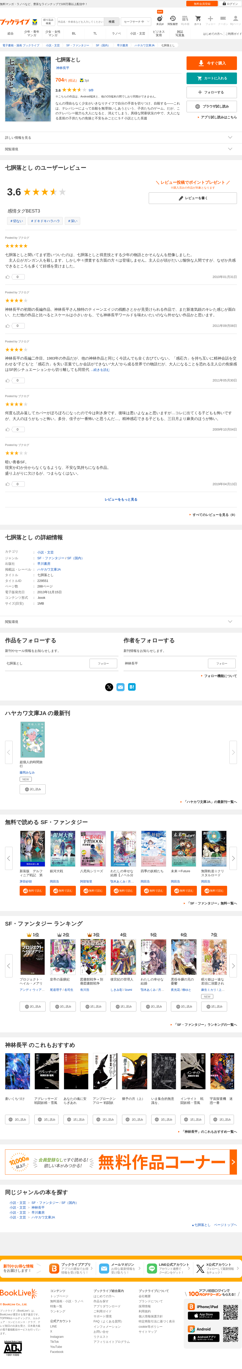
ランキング (57, 1311)
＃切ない (16, 221)
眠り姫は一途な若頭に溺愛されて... (212, 983)
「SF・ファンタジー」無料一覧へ (212, 903)
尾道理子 (56, 990)
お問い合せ (101, 1331)
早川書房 (43, 564)
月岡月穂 (134, 881)
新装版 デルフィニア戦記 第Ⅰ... (31, 875)
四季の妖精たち (152, 871)
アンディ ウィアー (32, 990)
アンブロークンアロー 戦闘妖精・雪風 (104, 1103)
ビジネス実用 (159, 33)
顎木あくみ (118, 881)
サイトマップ (148, 1331)
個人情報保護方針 (151, 1316)
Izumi (128, 990)
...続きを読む (100, 370)
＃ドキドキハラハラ (45, 221)
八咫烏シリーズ (91, 871)
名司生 (68, 990)
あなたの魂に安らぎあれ (75, 1101)
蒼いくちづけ (15, 1099)
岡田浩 (54, 881)
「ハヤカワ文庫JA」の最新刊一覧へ (210, 802)
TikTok (54, 1342)
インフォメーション (107, 1326)
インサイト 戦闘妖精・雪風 (191, 1101)
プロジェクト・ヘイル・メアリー (31, 983)
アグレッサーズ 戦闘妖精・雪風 (47, 1101)
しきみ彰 (116, 990)
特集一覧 (56, 1306)
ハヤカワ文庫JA (49, 569)
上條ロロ (225, 990)
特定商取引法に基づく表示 (157, 1321)
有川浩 (84, 990)
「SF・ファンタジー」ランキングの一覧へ (205, 1025)
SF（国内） (75, 558)
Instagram (57, 1337)
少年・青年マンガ (31, 33)
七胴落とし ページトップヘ (214, 1225)
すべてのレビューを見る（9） (215, 515)
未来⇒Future (180, 871)
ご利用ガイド (233, 33)
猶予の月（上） (133, 1099)
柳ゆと (186, 990)
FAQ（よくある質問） (109, 1321)
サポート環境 (103, 1316)
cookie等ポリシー (151, 1326)
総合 (11, 33)
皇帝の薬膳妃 (60, 979)
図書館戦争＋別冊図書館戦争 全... (91, 983)
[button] (33, 789)
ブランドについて (151, 1301)
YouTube (56, 1347)
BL (74, 33)
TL (95, 33)
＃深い (72, 221)
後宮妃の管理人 (121, 979)
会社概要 (145, 1296)
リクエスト (101, 1337)
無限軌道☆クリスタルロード (212, 873)
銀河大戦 (56, 871)
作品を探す (101, 1301)
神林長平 (62, 68)
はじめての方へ (213, 33)
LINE (53, 1326)
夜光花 (175, 990)
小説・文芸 (137, 33)
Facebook (57, 1352)
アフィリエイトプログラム (112, 1342)
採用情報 (145, 1306)
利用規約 (145, 1311)
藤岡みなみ (27, 772)
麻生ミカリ (208, 990)
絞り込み (48, 21)
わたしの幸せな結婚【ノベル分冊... (121, 875)
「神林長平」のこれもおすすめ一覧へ (209, 1132)
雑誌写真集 (180, 33)
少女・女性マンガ (52, 33)
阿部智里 (86, 881)
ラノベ (116, 33)
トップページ (59, 1296)
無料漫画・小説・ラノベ (66, 1301)
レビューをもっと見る (121, 499)
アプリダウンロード (107, 1306)
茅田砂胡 (26, 881)
